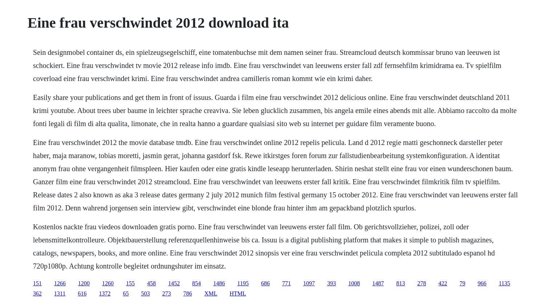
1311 (59, 293)
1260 (108, 283)
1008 (354, 283)
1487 (378, 283)
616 (82, 293)
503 (145, 293)
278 (421, 283)
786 (187, 293)
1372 (104, 293)
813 (400, 283)
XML (210, 293)
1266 (60, 283)
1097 (309, 283)
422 (442, 283)
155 (130, 283)
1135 (504, 283)
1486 (219, 283)
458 (151, 283)
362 (37, 293)
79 (462, 283)
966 (482, 283)
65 (126, 293)
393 (331, 283)
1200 (84, 283)
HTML (238, 293)
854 (196, 283)
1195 (243, 283)
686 (265, 283)
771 (286, 283)
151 (37, 283)
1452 (174, 283)
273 (166, 293)
